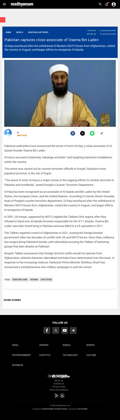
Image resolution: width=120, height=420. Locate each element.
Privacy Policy (58, 386)
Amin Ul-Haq (46, 279)
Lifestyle (45, 355)
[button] (4, 4)
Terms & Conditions (58, 390)
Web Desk (22, 135)
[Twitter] (82, 133)
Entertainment (21, 355)
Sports (90, 345)
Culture (91, 355)
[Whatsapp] (92, 133)
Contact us (58, 383)
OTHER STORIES (12, 300)
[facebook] (72, 133)
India (15, 345)
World (66, 345)
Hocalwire (82, 409)
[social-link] (101, 133)
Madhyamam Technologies (54, 409)
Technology (70, 355)
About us (58, 380)
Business (17, 365)
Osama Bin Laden (19, 279)
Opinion (43, 345)
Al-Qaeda (34, 279)
